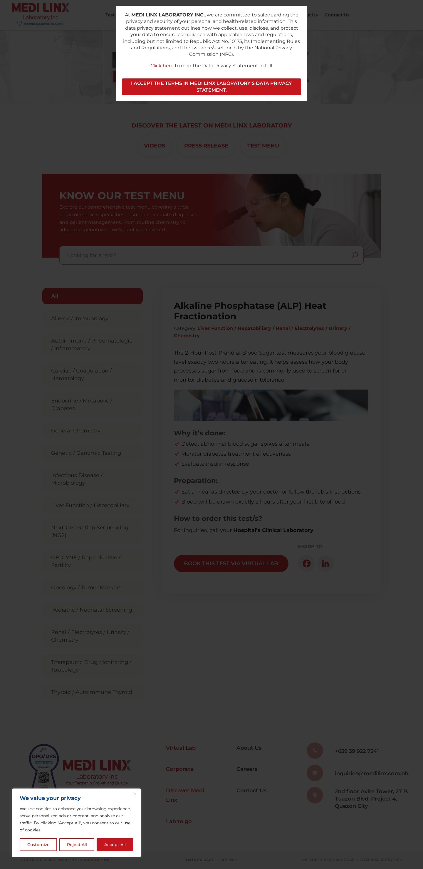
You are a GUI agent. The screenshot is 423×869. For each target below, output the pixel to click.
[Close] (134, 793)
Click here (162, 65)
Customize (38, 844)
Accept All (115, 844)
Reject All (77, 844)
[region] (76, 823)
